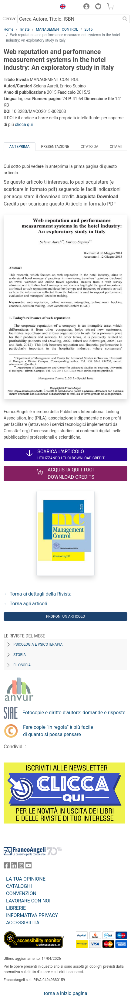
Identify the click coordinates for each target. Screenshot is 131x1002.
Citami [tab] (116, 146)
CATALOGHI (19, 886)
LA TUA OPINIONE (25, 879)
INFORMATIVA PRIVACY (32, 915)
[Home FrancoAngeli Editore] (24, 7)
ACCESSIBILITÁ (22, 923)
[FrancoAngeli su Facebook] (7, 867)
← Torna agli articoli (25, 603)
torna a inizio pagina (65, 993)
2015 (89, 29)
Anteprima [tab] (19, 146)
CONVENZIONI (22, 893)
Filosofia (22, 665)
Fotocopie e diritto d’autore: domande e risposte (73, 712)
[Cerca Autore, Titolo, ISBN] (68, 19)
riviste (24, 29)
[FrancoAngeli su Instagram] (21, 867)
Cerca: (9, 19)
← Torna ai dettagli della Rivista (38, 594)
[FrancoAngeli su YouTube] (28, 867)
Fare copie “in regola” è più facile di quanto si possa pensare (58, 730)
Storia (19, 655)
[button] (61, 7)
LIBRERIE (16, 908)
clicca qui (24, 124)
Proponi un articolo (65, 616)
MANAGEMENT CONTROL (57, 29)
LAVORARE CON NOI (28, 901)
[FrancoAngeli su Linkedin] (14, 867)
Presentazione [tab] (55, 146)
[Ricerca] (125, 19)
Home (8, 29)
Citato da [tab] (89, 146)
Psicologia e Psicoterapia (37, 644)
